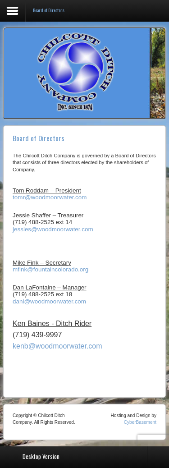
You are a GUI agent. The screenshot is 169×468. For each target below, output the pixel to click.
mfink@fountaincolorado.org (50, 269)
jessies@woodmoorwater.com (53, 229)
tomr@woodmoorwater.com (50, 197)
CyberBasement (140, 422)
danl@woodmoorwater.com (49, 301)
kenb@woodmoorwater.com (57, 346)
